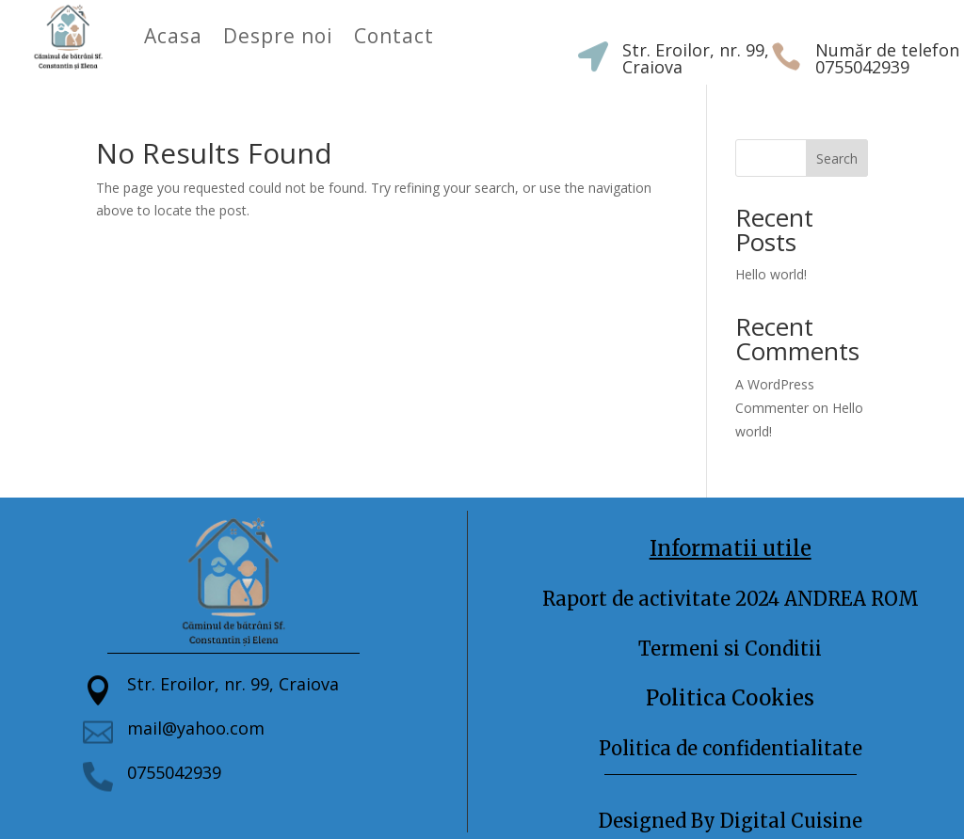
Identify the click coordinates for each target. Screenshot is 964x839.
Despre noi (278, 36)
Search (837, 158)
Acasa (173, 36)
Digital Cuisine (791, 820)
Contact (394, 36)
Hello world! (771, 274)
